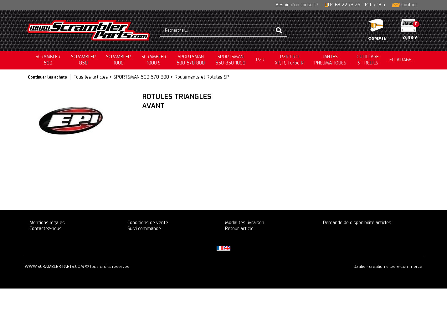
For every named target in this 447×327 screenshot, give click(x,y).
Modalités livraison (244, 223)
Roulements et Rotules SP (202, 77)
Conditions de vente (147, 223)
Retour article (239, 229)
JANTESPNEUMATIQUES (330, 60)
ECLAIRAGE (400, 60)
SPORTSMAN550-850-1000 (230, 60)
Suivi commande (144, 229)
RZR (260, 60)
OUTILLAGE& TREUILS (368, 60)
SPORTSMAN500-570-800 (191, 60)
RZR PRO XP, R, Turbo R (289, 60)
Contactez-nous (45, 229)
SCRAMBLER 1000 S (153, 60)
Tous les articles (91, 77)
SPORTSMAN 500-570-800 (141, 77)
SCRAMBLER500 (48, 60)
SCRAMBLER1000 (118, 60)
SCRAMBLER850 (83, 60)
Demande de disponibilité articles (357, 223)
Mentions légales (47, 223)
